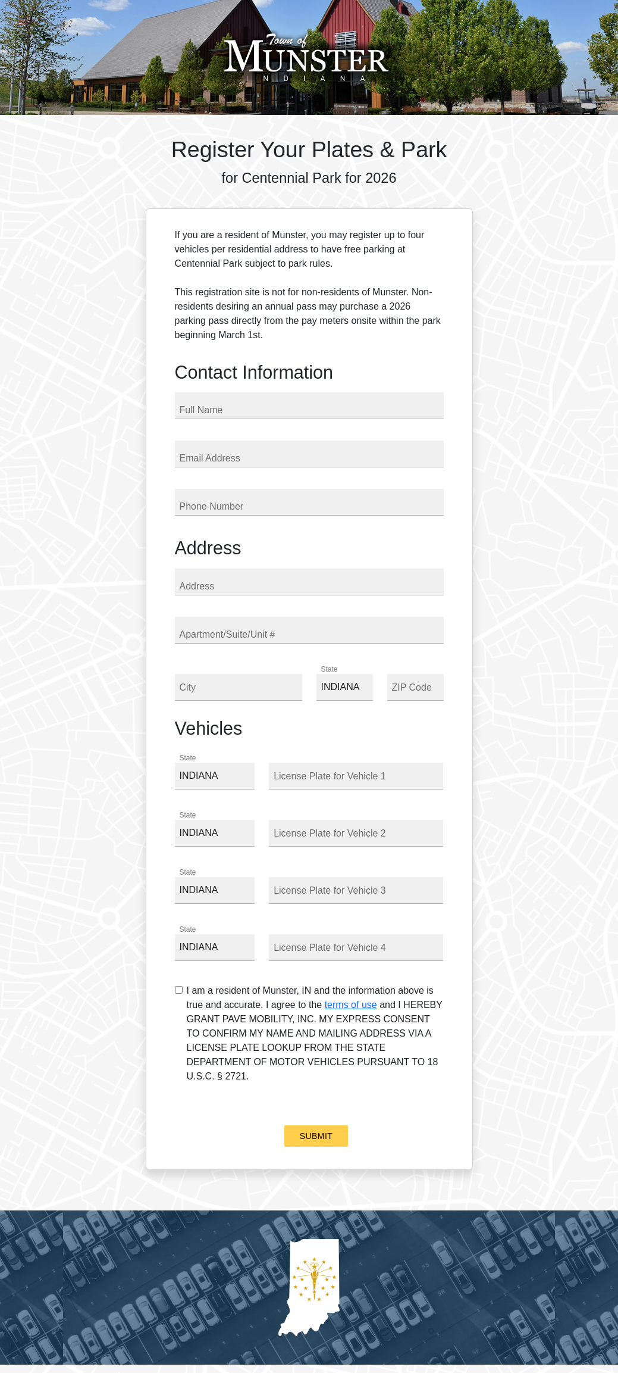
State (329, 669)
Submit (316, 1136)
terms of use (351, 1005)
